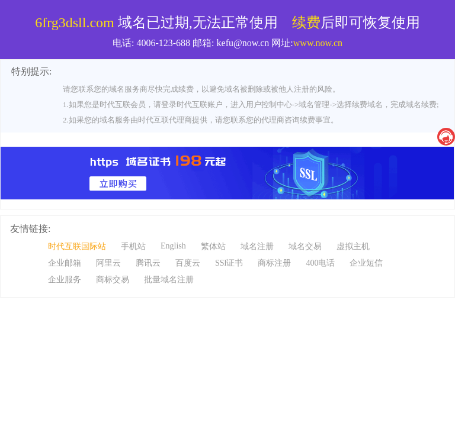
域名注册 (257, 246)
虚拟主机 (353, 246)
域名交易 (305, 246)
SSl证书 (229, 263)
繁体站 (213, 246)
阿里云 (108, 263)
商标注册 (274, 263)
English (173, 245)
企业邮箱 (64, 263)
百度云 (187, 263)
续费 (306, 22)
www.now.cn (317, 43)
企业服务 (64, 279)
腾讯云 (148, 263)
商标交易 (112, 279)
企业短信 (366, 263)
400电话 (320, 263)
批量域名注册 (169, 279)
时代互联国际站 (77, 246)
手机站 (133, 246)
